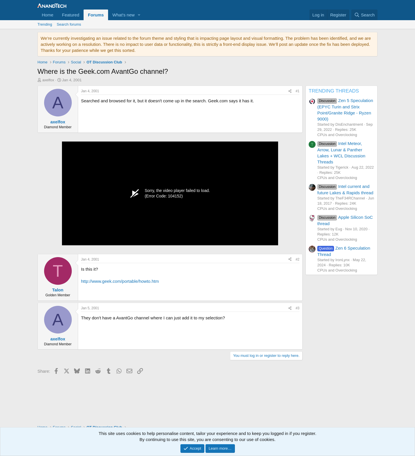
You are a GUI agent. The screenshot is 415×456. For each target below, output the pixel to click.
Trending (44, 24)
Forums (96, 14)
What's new (123, 14)
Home (47, 14)
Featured (70, 14)
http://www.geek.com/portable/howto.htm (120, 281)
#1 (297, 91)
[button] (139, 15)
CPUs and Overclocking (337, 135)
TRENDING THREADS (334, 91)
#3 (297, 308)
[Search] (364, 15)
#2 (297, 259)
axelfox (48, 80)
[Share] (290, 91)
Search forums (69, 24)
